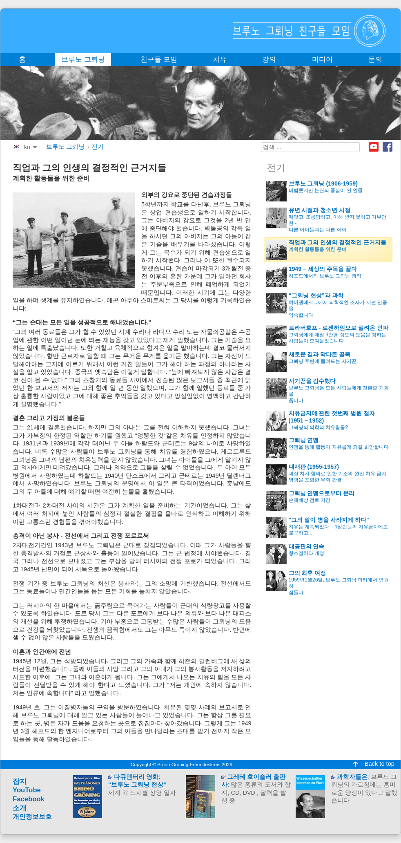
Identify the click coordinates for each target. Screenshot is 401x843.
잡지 (20, 781)
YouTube (27, 790)
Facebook (387, 147)
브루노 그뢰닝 (65, 146)
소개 (20, 808)
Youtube (374, 147)
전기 (97, 146)
